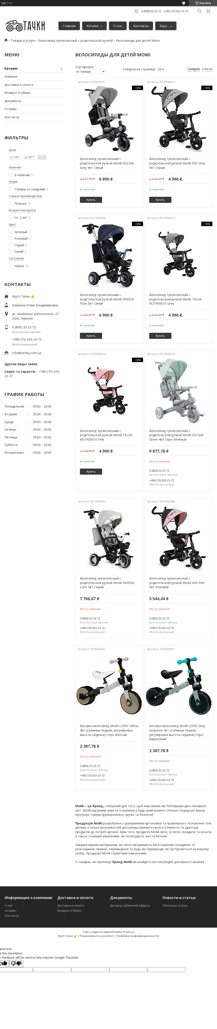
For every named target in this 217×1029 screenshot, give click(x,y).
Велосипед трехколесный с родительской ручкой (76, 40)
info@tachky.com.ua (26, 353)
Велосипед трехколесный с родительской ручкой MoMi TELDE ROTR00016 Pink (106, 435)
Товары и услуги (23, 40)
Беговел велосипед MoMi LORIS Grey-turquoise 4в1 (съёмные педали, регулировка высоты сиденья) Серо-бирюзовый (177, 732)
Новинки (10, 76)
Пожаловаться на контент (97, 936)
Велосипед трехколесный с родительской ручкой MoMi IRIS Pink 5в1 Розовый (176, 582)
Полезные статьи (175, 905)
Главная (69, 26)
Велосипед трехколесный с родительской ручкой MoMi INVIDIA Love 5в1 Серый (107, 582)
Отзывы (10, 109)
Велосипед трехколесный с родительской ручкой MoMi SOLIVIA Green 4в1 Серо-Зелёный (176, 435)
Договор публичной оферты (130, 905)
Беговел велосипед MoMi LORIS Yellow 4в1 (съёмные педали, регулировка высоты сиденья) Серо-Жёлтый (109, 730)
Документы (12, 101)
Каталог (93, 26)
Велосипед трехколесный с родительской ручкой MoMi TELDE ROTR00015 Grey (175, 299)
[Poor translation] (16, 963)
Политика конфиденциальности (137, 936)
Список (207, 69)
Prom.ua (128, 932)
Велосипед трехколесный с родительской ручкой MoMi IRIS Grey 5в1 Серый (177, 163)
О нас (117, 26)
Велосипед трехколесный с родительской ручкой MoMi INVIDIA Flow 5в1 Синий (107, 299)
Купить (91, 199)
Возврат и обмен (17, 93)
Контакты (141, 26)
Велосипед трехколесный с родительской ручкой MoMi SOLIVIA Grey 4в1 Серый (107, 163)
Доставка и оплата (18, 85)
